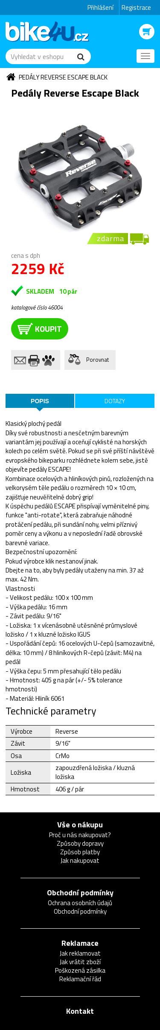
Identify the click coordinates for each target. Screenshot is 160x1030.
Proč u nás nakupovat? (80, 835)
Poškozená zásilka (80, 970)
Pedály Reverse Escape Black (63, 77)
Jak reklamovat (80, 953)
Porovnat (97, 359)
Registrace (136, 7)
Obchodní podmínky (80, 892)
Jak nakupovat (80, 860)
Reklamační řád (80, 979)
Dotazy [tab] (115, 400)
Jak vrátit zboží (80, 962)
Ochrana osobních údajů (80, 903)
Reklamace (80, 943)
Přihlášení (100, 7)
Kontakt (80, 1011)
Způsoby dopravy (80, 843)
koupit (39, 328)
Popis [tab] (40, 401)
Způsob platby (80, 852)
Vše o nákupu (80, 824)
